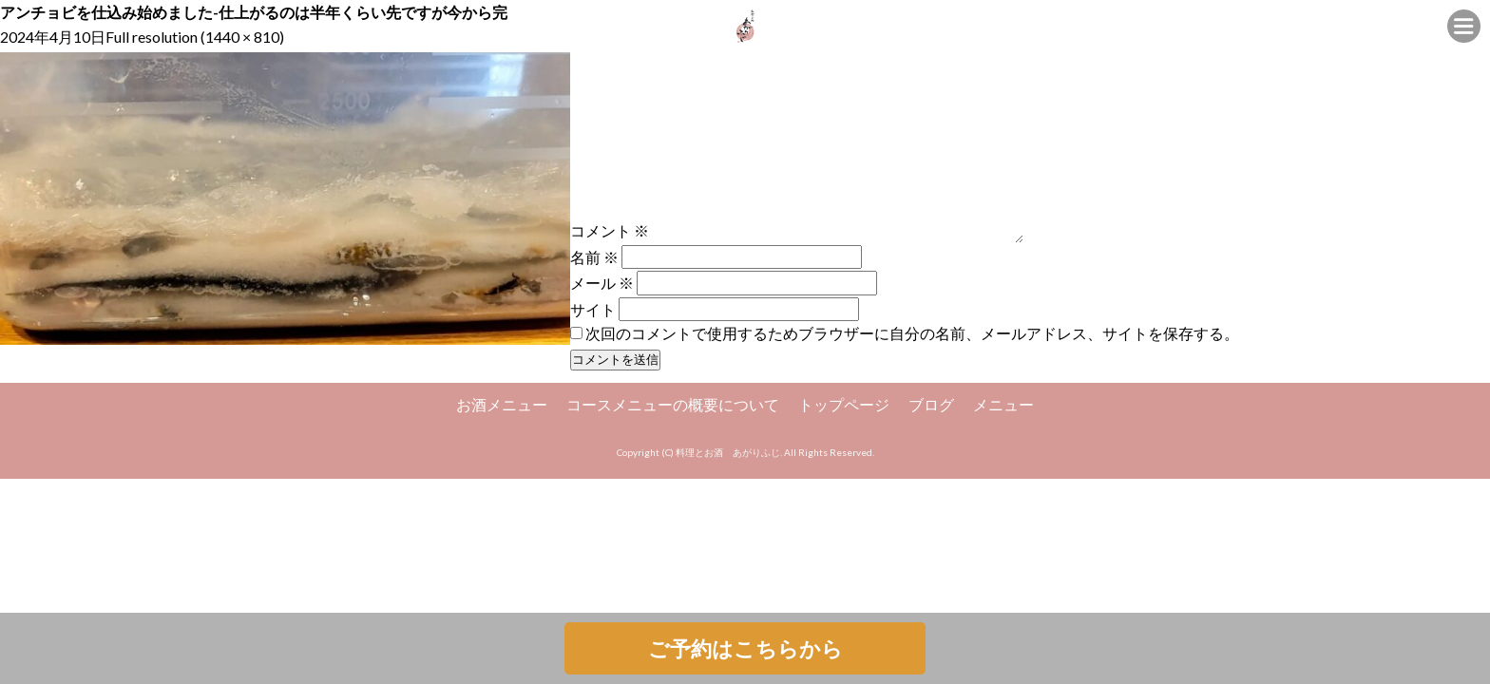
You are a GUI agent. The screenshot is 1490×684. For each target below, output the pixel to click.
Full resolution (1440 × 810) (194, 37)
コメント (609, 230)
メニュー (1003, 404)
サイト (593, 308)
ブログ (931, 404)
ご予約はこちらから (745, 648)
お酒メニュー (501, 404)
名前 (594, 257)
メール (602, 283)
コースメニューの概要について (672, 404)
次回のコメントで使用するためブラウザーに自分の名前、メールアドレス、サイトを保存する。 (912, 333)
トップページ (843, 404)
